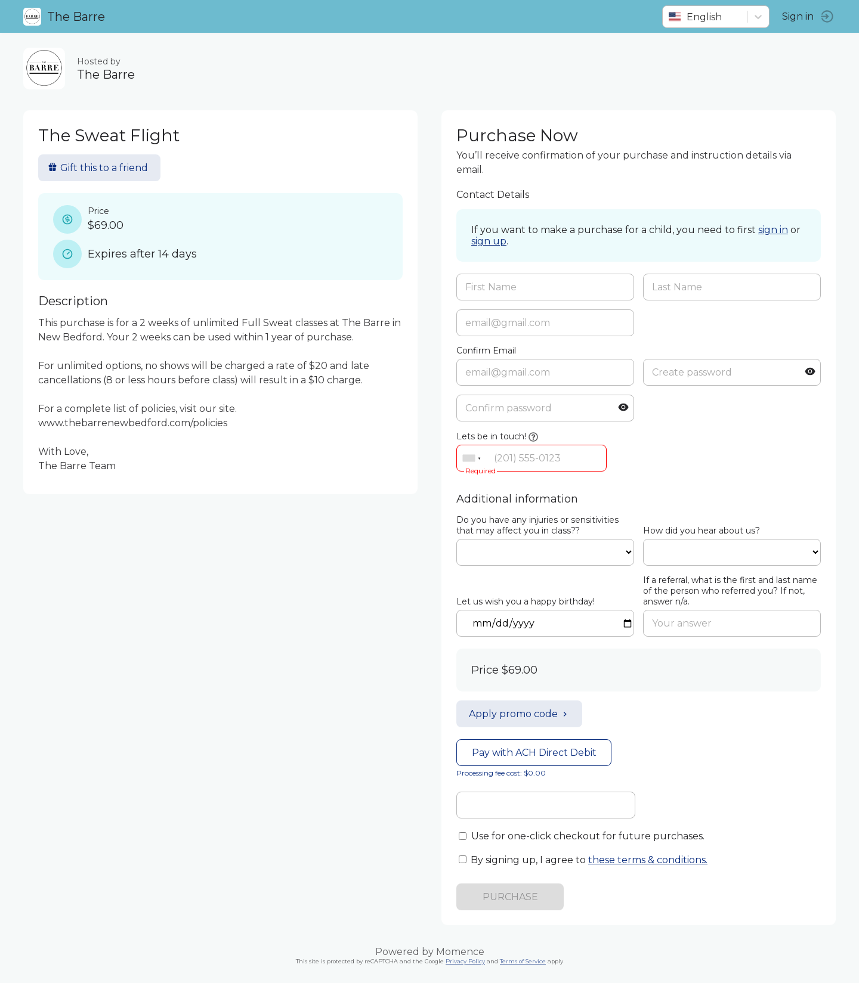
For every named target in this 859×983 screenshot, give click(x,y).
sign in (773, 229)
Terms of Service (523, 961)
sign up (488, 241)
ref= (545, 552)
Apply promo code (519, 714)
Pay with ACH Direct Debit (534, 752)
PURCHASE (510, 897)
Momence (460, 951)
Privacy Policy (465, 961)
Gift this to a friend (98, 167)
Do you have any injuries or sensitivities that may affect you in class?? (537, 525)
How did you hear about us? (701, 530)
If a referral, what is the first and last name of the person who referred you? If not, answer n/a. (730, 591)
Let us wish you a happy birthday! (525, 601)
